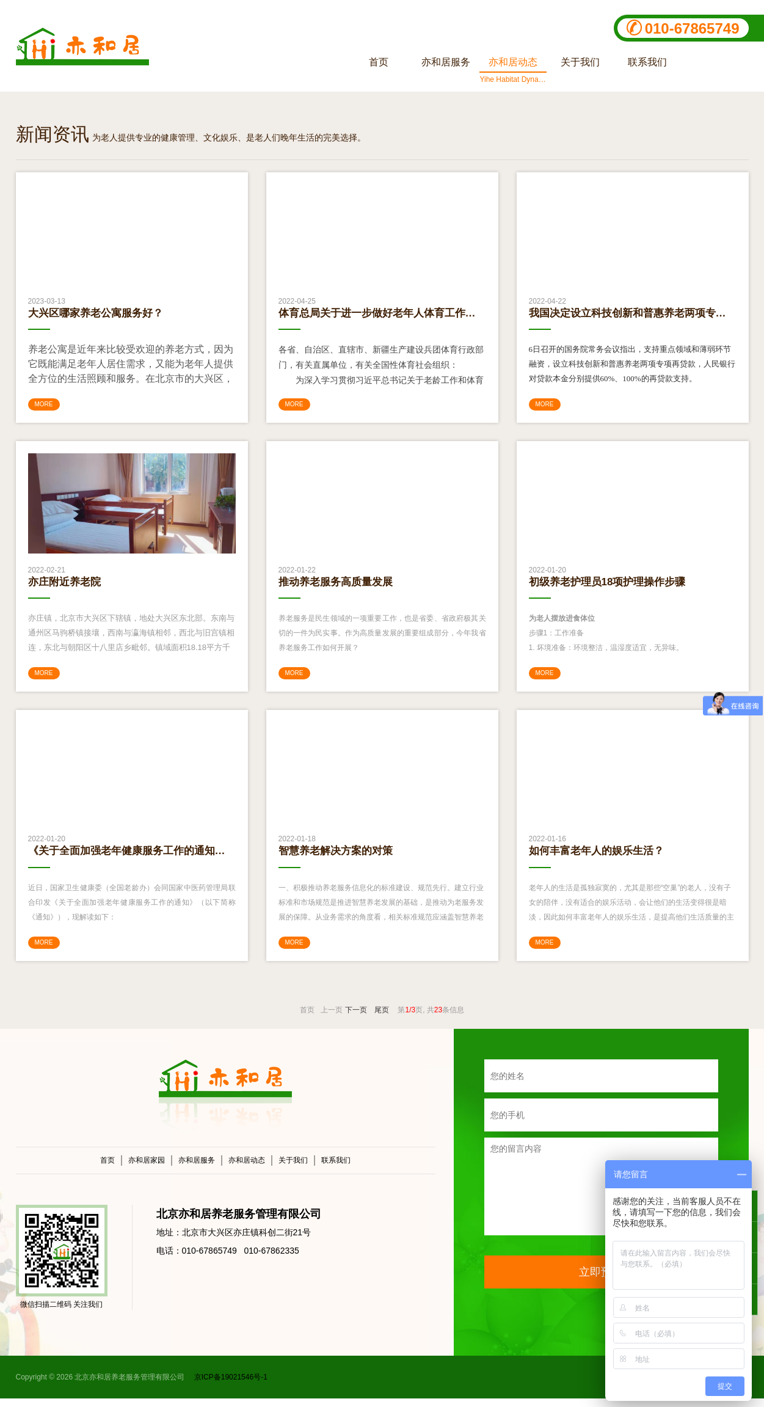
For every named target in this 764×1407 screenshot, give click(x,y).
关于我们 (293, 1168)
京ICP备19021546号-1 (229, 1385)
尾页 (381, 1018)
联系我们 (336, 1168)
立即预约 (601, 1280)
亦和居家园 (146, 1168)
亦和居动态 (246, 1168)
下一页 (356, 1018)
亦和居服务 (196, 1168)
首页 (107, 1168)
